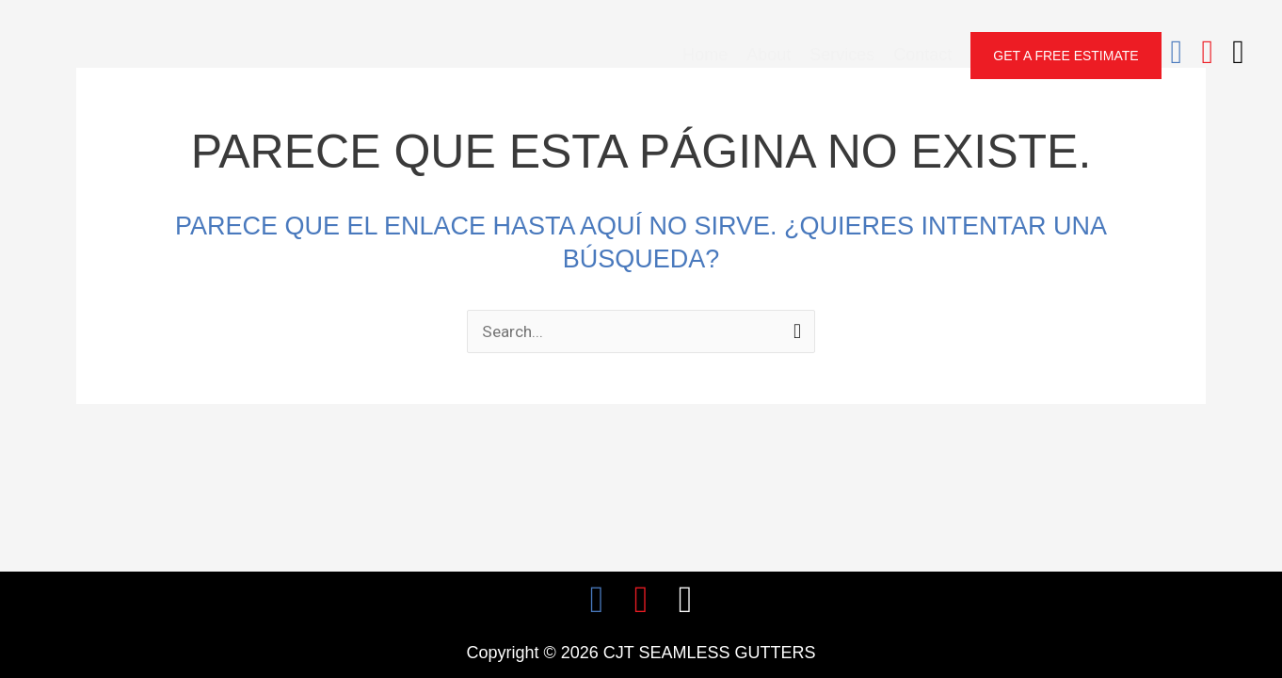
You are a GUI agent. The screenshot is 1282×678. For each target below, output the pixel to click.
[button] (1065, 55)
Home (705, 54)
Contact (922, 54)
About (768, 54)
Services (841, 54)
